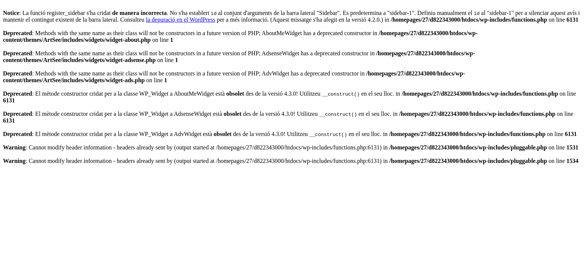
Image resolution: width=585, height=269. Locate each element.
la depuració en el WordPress (180, 19)
